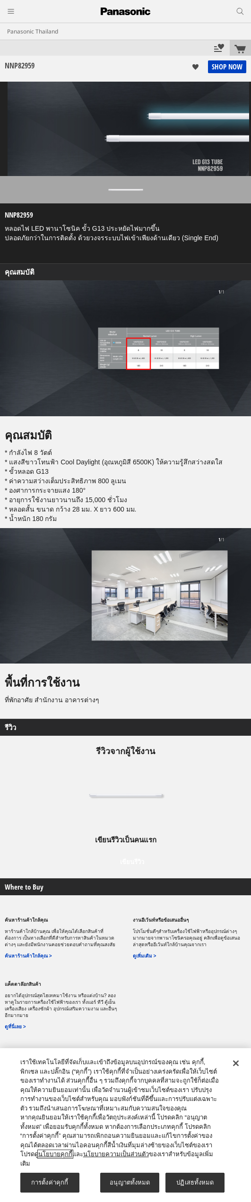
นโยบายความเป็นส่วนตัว (116, 1154)
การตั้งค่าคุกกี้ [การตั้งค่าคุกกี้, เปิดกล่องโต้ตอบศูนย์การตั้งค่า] (49, 1182)
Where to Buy (24, 887)
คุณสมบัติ (20, 272)
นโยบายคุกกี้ (55, 1154)
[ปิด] (235, 1063)
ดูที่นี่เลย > (15, 1026)
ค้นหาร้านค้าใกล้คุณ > (28, 955)
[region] (125, 1125)
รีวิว (10, 727)
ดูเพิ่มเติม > (144, 955)
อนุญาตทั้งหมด (130, 1182)
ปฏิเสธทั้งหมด (195, 1182)
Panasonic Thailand (32, 31)
